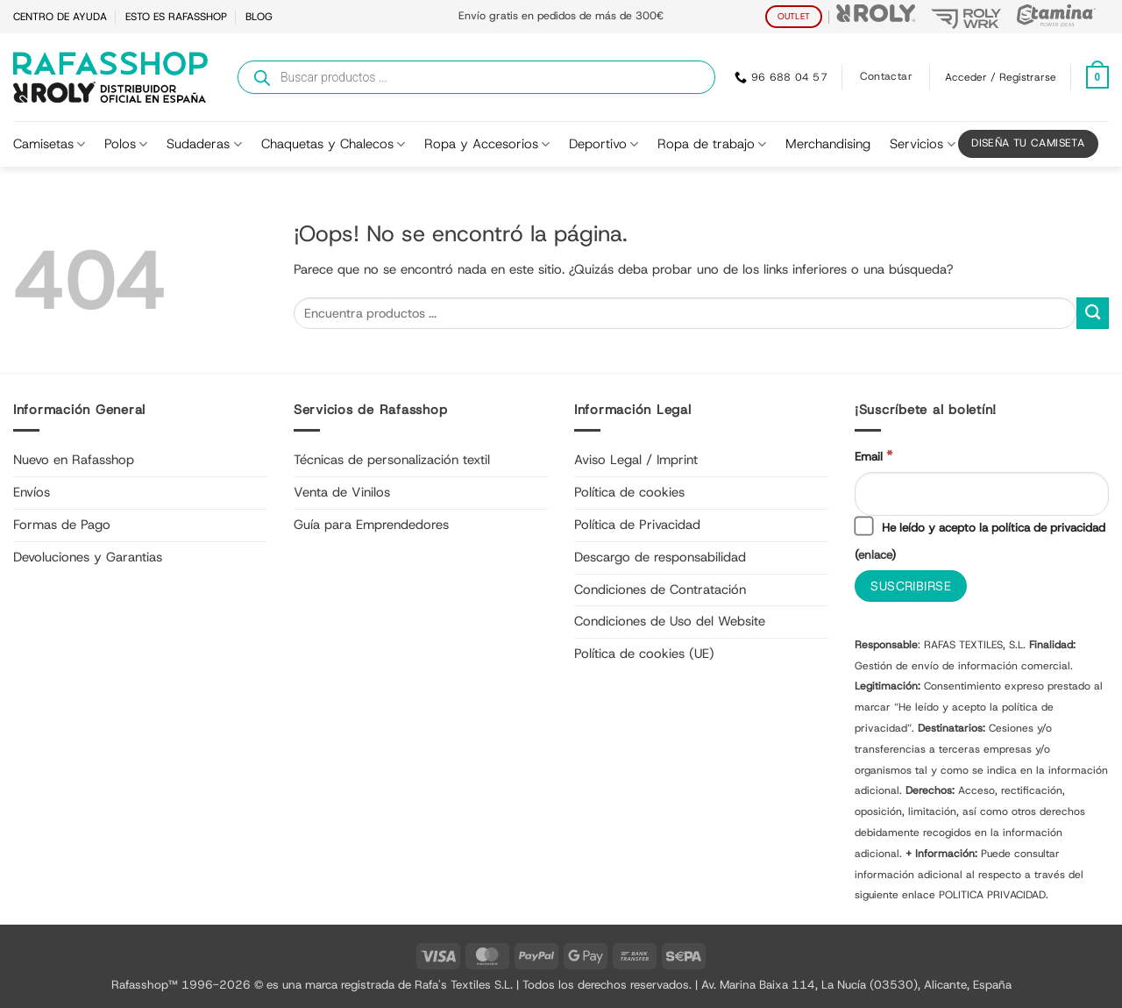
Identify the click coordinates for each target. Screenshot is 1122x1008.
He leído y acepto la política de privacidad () (980, 540)
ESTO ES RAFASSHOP (176, 17)
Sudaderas (204, 144)
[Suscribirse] (911, 586)
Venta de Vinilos (342, 492)
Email (873, 456)
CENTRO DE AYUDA (60, 17)
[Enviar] (1092, 313)
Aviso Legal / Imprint (636, 459)
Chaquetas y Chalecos (333, 144)
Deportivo (603, 144)
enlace (874, 554)
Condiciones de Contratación (660, 589)
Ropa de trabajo (711, 144)
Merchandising (827, 144)
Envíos (31, 492)
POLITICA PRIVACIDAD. (993, 895)
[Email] (982, 494)
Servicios (922, 144)
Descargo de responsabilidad (660, 557)
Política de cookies (629, 492)
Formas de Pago (61, 524)
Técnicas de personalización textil (392, 459)
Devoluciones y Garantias (87, 557)
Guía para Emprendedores (371, 524)
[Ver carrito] (1097, 77)
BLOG (259, 17)
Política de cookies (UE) (644, 653)
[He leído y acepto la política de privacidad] (863, 526)
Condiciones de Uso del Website (669, 621)
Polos (125, 144)
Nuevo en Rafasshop (73, 459)
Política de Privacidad (637, 524)
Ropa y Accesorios (487, 144)
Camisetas (49, 144)
